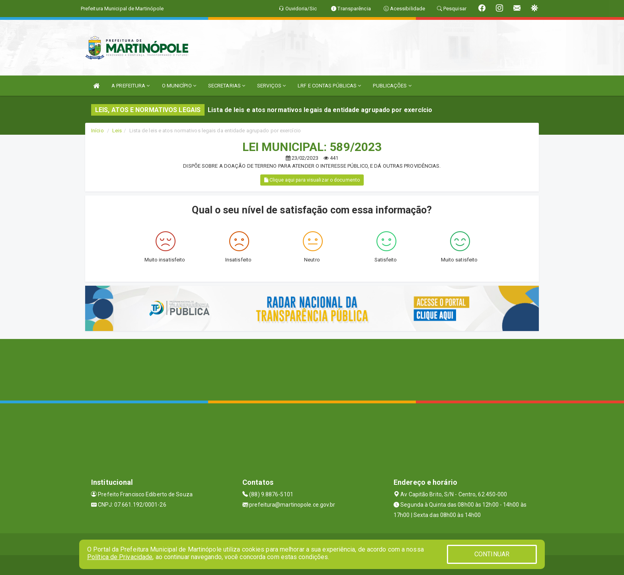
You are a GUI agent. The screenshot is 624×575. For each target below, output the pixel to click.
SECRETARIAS (226, 86)
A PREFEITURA (130, 86)
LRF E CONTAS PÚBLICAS (329, 86)
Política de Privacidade (119, 557)
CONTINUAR (491, 554)
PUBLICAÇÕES (392, 86)
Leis (117, 131)
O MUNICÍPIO (179, 86)
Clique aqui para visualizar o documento (312, 180)
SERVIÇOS (271, 86)
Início (97, 131)
